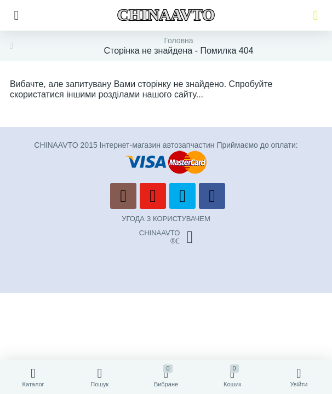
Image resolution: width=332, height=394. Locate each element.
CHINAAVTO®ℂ (166, 237)
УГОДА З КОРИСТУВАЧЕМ (166, 219)
